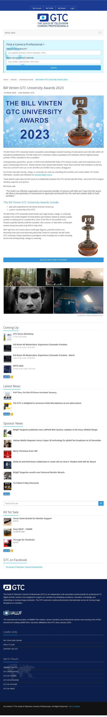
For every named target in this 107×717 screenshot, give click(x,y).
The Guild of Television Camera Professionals (24, 567)
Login (72, 8)
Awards (14, 79)
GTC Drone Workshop (23, 334)
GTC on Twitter (10, 676)
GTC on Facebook (10, 671)
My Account (37, 8)
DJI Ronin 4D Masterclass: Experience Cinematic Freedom (40, 344)
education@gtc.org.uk (43, 175)
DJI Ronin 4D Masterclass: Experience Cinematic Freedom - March (44, 355)
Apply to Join (9, 645)
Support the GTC (10, 649)
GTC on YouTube (10, 684)
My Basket (62, 8)
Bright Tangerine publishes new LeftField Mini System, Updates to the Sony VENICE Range (55, 430)
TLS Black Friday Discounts (26, 483)
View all (6, 377)
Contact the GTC (10, 667)
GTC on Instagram (11, 680)
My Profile (49, 8)
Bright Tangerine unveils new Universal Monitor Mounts (39, 472)
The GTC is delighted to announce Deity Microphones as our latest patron (47, 403)
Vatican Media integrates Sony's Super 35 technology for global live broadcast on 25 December (57, 440)
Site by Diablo (74, 706)
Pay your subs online (12, 640)
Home (5, 79)
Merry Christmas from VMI (25, 451)
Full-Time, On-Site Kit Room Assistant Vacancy (35, 392)
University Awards (26, 79)
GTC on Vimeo (9, 688)
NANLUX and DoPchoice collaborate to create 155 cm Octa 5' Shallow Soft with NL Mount (54, 462)
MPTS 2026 (18, 366)
